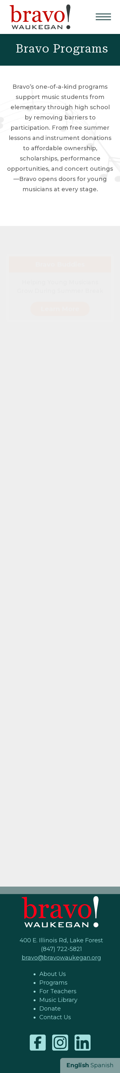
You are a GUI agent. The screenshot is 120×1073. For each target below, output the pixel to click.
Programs (53, 982)
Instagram (60, 1043)
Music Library (58, 999)
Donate (50, 1008)
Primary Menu (104, 17)
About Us (52, 974)
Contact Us (55, 1017)
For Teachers (57, 991)
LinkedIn (83, 1043)
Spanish (102, 1065)
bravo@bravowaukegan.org (61, 957)
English (78, 1065)
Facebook (38, 1043)
